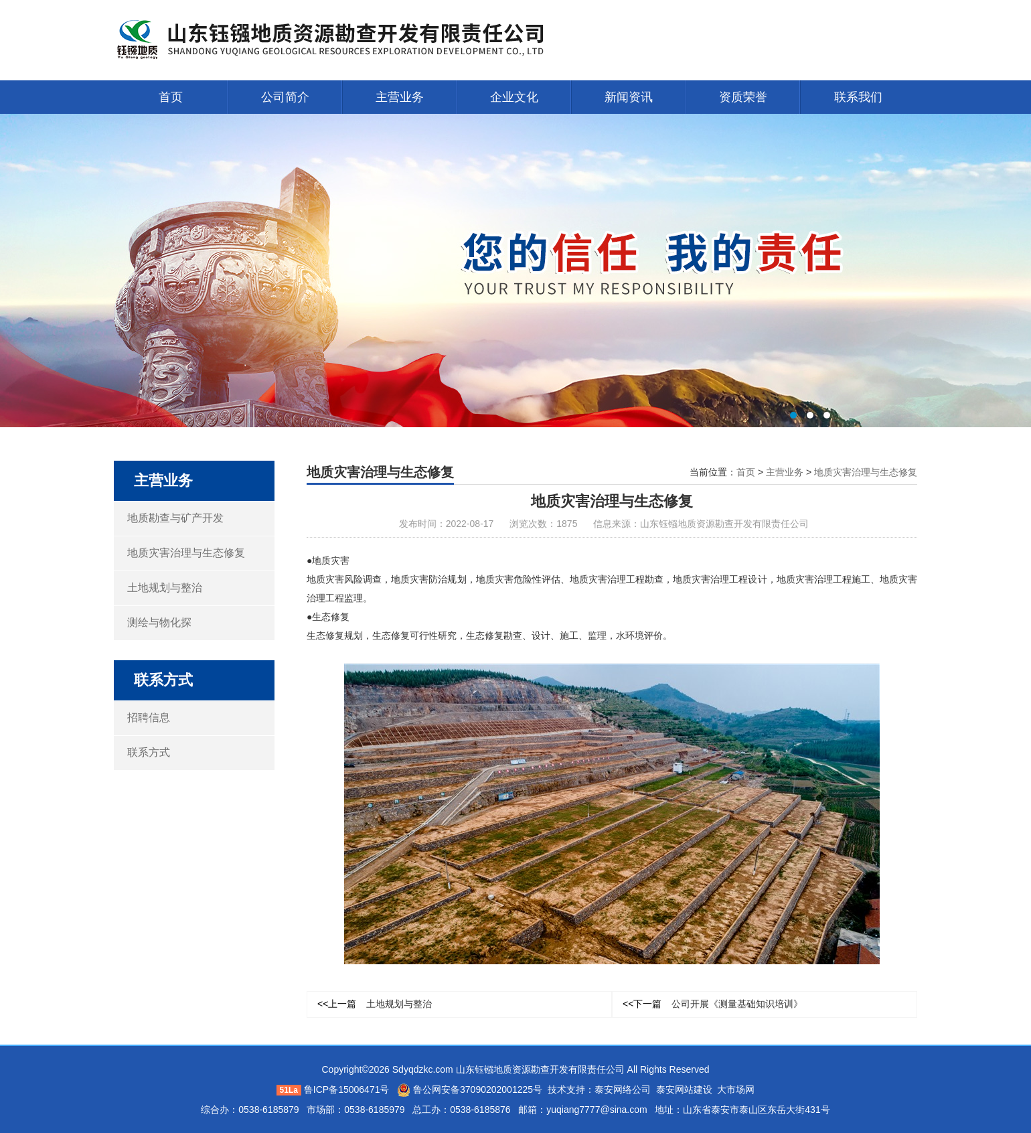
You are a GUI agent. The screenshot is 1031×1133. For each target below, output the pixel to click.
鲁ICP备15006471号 (347, 1089)
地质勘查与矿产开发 (175, 518)
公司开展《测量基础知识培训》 (713, 1003)
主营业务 (400, 97)
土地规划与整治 (164, 587)
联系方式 (148, 752)
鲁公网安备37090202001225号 (469, 1089)
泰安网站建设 (684, 1089)
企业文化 (514, 97)
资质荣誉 (743, 97)
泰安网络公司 (622, 1089)
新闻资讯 (629, 97)
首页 (171, 97)
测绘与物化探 (159, 622)
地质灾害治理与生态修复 (186, 552)
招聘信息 (148, 717)
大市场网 (736, 1089)
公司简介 (285, 97)
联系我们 (858, 97)
